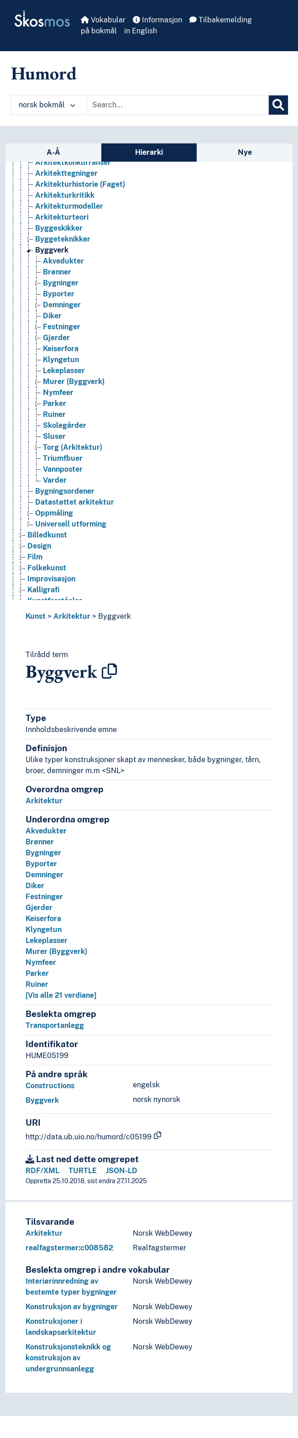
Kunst (36, 616)
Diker (35, 885)
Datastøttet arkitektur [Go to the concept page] (74, 502)
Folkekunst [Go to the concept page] (46, 568)
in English (140, 30)
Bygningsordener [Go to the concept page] (64, 491)
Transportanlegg (55, 1025)
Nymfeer (41, 962)
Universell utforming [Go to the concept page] (70, 524)
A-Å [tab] (53, 152)
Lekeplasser (47, 940)
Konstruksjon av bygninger (72, 1306)
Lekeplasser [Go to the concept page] (64, 370)
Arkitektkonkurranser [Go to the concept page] (73, 162)
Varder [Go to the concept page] (55, 480)
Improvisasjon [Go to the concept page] (51, 578)
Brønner (40, 842)
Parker (37, 973)
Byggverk (114, 616)
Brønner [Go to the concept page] (57, 272)
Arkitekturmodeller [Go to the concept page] (69, 206)
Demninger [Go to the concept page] (62, 304)
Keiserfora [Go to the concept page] (60, 348)
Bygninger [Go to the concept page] (60, 283)
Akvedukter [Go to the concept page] (63, 261)
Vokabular (103, 20)
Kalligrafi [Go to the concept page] (43, 589)
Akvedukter (46, 831)
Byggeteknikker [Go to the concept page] (62, 239)
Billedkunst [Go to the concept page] (47, 535)
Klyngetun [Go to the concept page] (61, 359)
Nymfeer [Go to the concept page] (58, 392)
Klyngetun (44, 929)
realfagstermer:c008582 (69, 1247)
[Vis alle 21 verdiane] (61, 995)
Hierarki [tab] (149, 152)
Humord (44, 73)
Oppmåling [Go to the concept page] (54, 513)
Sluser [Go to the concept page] (54, 436)
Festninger (44, 896)
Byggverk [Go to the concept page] (51, 250)
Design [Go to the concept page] (39, 546)
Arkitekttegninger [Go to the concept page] (66, 173)
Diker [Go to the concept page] (52, 315)
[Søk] (278, 105)
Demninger (44, 874)
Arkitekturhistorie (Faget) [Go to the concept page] (80, 184)
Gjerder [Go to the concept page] (56, 337)
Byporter (41, 863)
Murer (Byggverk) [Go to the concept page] (74, 381)
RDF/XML (42, 1170)
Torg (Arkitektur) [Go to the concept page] (72, 447)
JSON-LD (121, 1170)
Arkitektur (71, 616)
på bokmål (99, 30)
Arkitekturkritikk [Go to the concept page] (64, 195)
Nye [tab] (245, 152)
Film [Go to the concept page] (34, 557)
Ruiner (37, 984)
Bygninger (43, 852)
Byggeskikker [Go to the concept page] (59, 228)
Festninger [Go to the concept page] (61, 326)
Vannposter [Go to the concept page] (63, 469)
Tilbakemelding (220, 20)
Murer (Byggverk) (56, 951)
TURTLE (82, 1170)
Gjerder (39, 907)
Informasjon (157, 20)
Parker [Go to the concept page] (54, 403)
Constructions (50, 1085)
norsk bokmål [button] (47, 104)
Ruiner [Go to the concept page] (54, 414)
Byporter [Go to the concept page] (58, 294)
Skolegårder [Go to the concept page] (64, 425)
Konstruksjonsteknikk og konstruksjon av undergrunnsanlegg (68, 1358)
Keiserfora (43, 918)
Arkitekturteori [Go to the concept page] (62, 217)
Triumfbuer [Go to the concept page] (63, 458)
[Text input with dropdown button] (177, 105)
